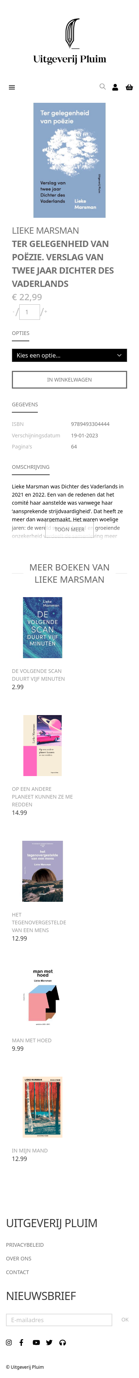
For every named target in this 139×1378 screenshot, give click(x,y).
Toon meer (69, 529)
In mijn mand (30, 1150)
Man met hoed (32, 1040)
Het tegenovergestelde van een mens (39, 922)
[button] (10, 87)
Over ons (19, 1258)
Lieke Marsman (45, 230)
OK (125, 1319)
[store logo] (69, 39)
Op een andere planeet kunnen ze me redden (42, 796)
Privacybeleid (25, 1244)
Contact (17, 1272)
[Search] (102, 87)
